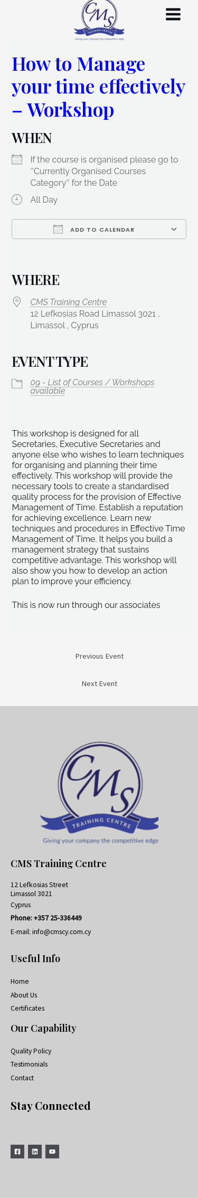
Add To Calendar (94, 229)
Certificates (27, 1008)
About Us (24, 995)
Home (20, 981)
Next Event (99, 683)
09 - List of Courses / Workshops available (92, 386)
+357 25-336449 (58, 918)
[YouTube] (52, 1151)
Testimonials (29, 1064)
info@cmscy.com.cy (61, 931)
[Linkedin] (35, 1151)
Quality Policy (31, 1051)
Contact (22, 1077)
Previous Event (99, 656)
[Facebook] (17, 1151)
